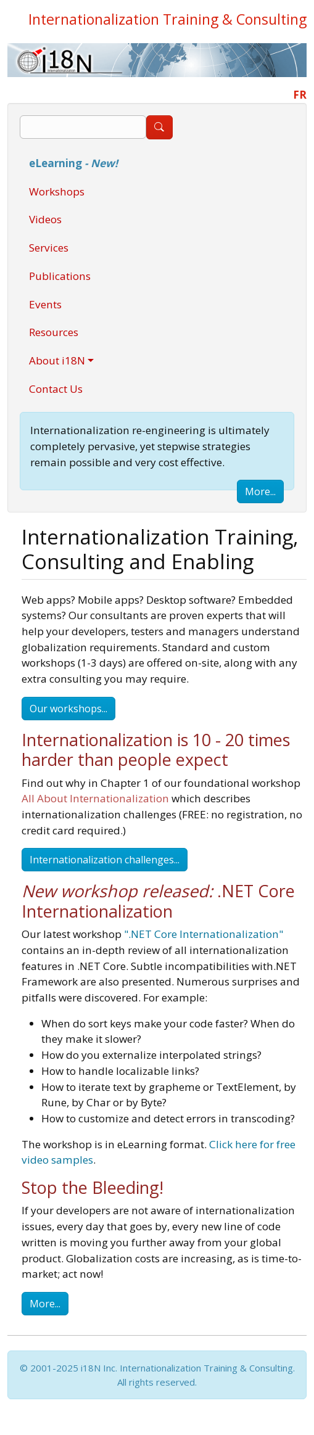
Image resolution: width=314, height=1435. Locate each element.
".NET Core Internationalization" (203, 934)
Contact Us (56, 389)
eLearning (73, 163)
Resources (53, 332)
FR (300, 95)
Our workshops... (68, 708)
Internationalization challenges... (105, 859)
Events (45, 304)
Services (48, 248)
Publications (60, 276)
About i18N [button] (57, 360)
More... (260, 491)
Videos (45, 219)
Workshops (57, 191)
